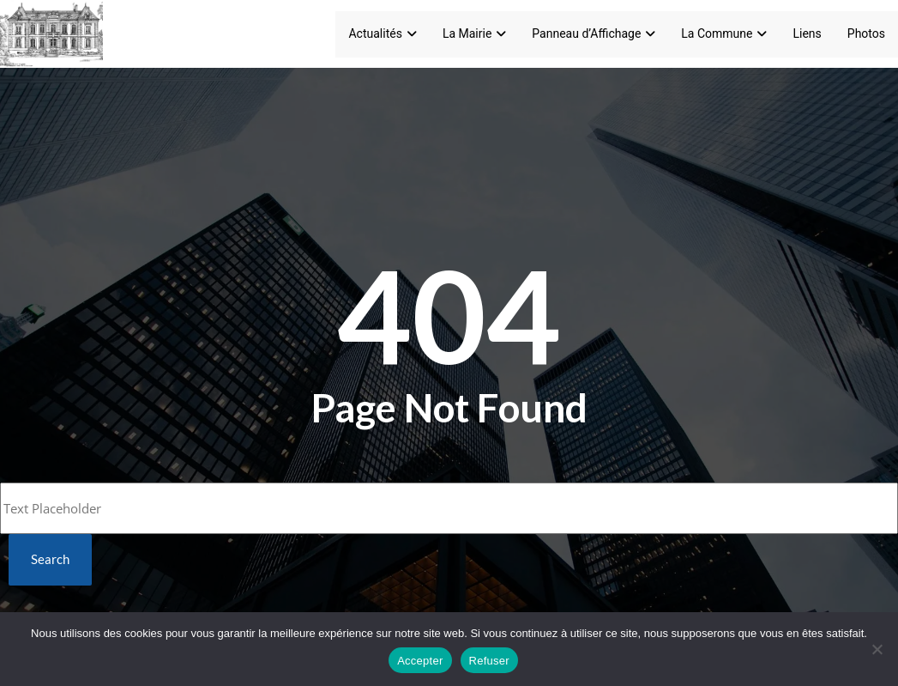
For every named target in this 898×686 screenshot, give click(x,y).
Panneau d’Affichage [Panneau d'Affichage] (593, 33)
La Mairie (474, 33)
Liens (807, 33)
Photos (866, 33)
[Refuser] (876, 649)
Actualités (382, 33)
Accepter (420, 660)
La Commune (724, 33)
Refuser (489, 660)
